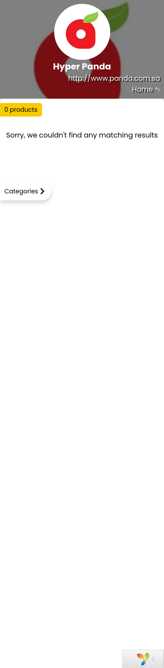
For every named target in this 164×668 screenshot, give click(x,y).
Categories (21, 191)
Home (146, 89)
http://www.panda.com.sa (114, 78)
